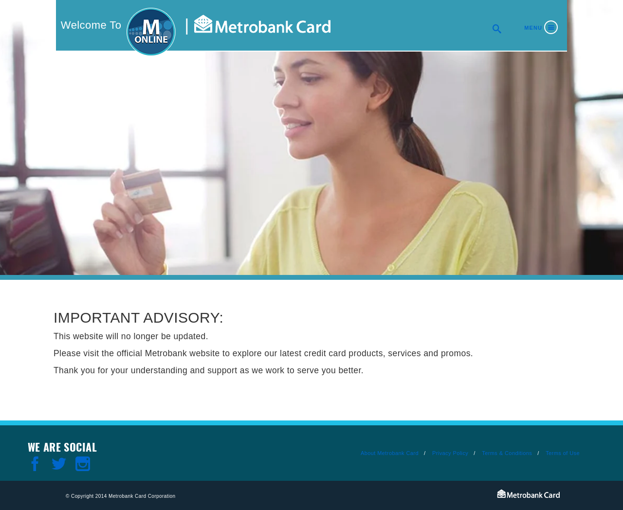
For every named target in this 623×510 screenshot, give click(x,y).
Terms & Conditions (507, 453)
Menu (533, 28)
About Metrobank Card (390, 453)
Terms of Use (563, 453)
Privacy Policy (450, 453)
